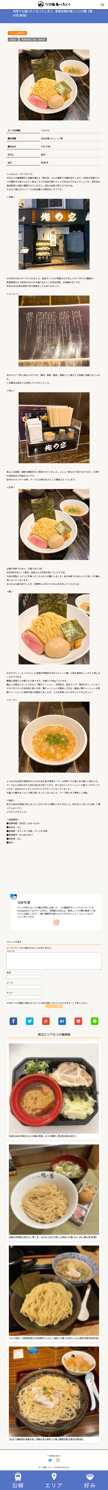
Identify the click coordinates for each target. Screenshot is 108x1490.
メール (10, 982)
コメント (11, 950)
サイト (10, 992)
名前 (9, 972)
